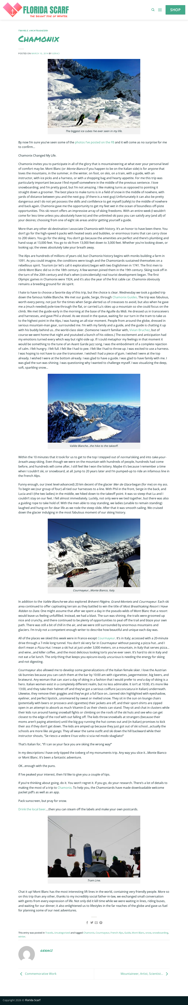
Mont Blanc (138, 932)
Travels (23, 30)
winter (21, 936)
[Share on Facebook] (87, 922)
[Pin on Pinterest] (100, 922)
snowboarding (160, 932)
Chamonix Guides (125, 297)
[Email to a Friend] (96, 922)
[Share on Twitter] (91, 922)
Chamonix (65, 788)
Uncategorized (38, 30)
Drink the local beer (32, 809)
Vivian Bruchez (139, 330)
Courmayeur (106, 638)
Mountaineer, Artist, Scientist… (145, 974)
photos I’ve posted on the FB (95, 142)
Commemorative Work (37, 974)
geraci (56, 53)
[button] (152, 9)
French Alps (117, 932)
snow (148, 932)
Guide (127, 932)
